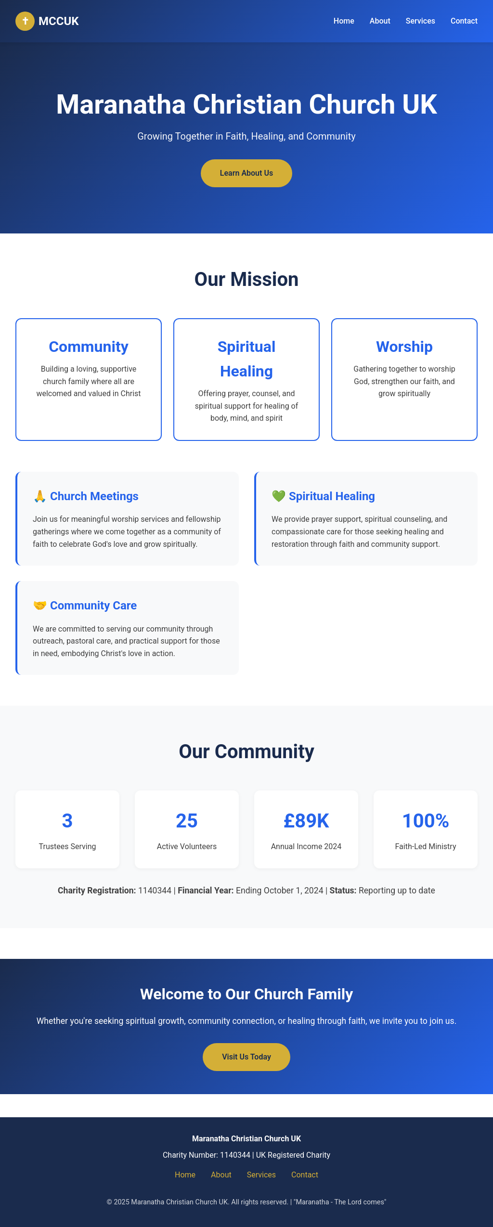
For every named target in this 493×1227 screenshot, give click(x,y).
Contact (464, 21)
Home (344, 21)
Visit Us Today (246, 1056)
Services (420, 21)
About (380, 21)
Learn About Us (246, 173)
